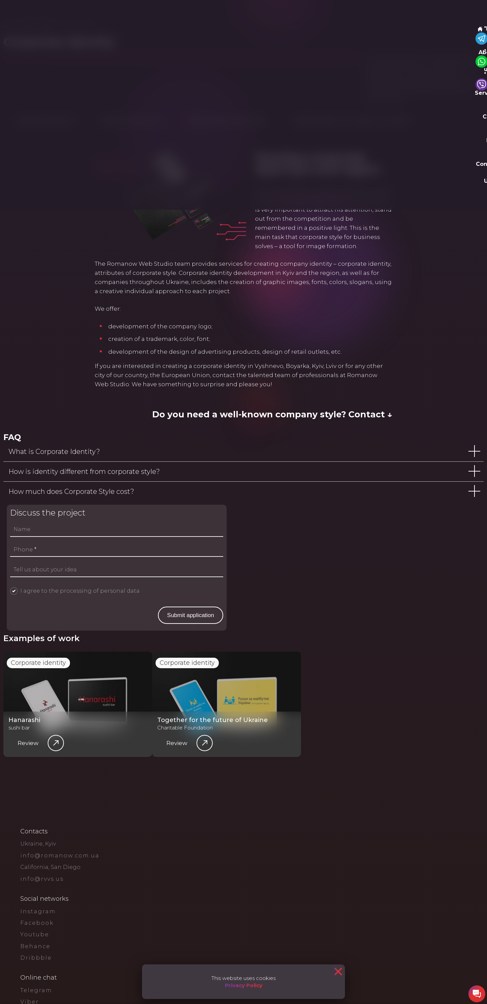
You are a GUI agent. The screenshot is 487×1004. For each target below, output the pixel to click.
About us (76, 13)
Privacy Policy (243, 985)
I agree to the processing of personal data (338, 740)
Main (45, 13)
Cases (139, 13)
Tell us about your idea (303, 718)
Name (280, 678)
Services (108, 13)
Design (103, 47)
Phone (283, 698)
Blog (162, 13)
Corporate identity (50, 933)
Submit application (415, 764)
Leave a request (438, 13)
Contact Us (193, 13)
